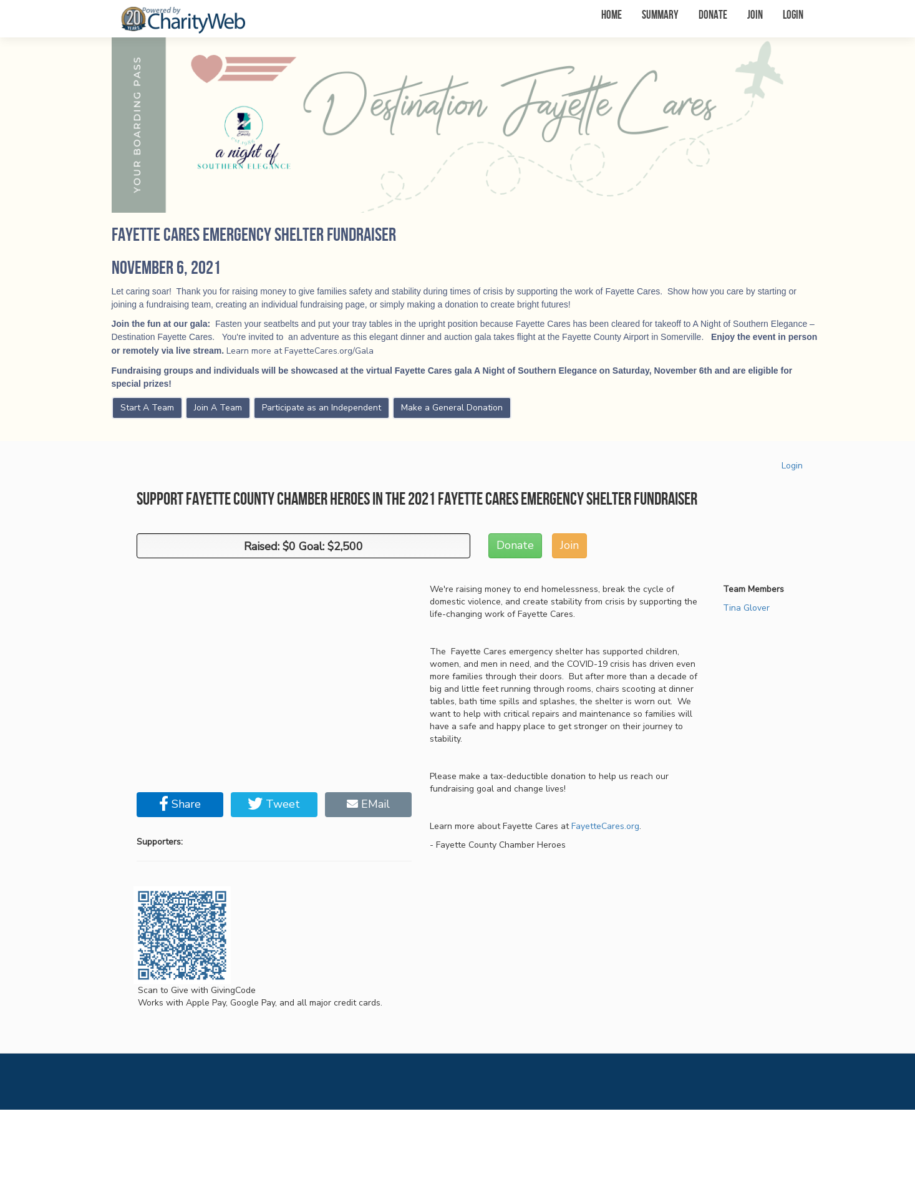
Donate (713, 15)
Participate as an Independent (321, 408)
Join (755, 15)
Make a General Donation (452, 408)
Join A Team (218, 408)
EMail (368, 804)
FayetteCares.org (605, 826)
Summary (660, 15)
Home (611, 15)
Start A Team (147, 408)
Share (180, 804)
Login (793, 15)
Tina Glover (746, 608)
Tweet (274, 804)
